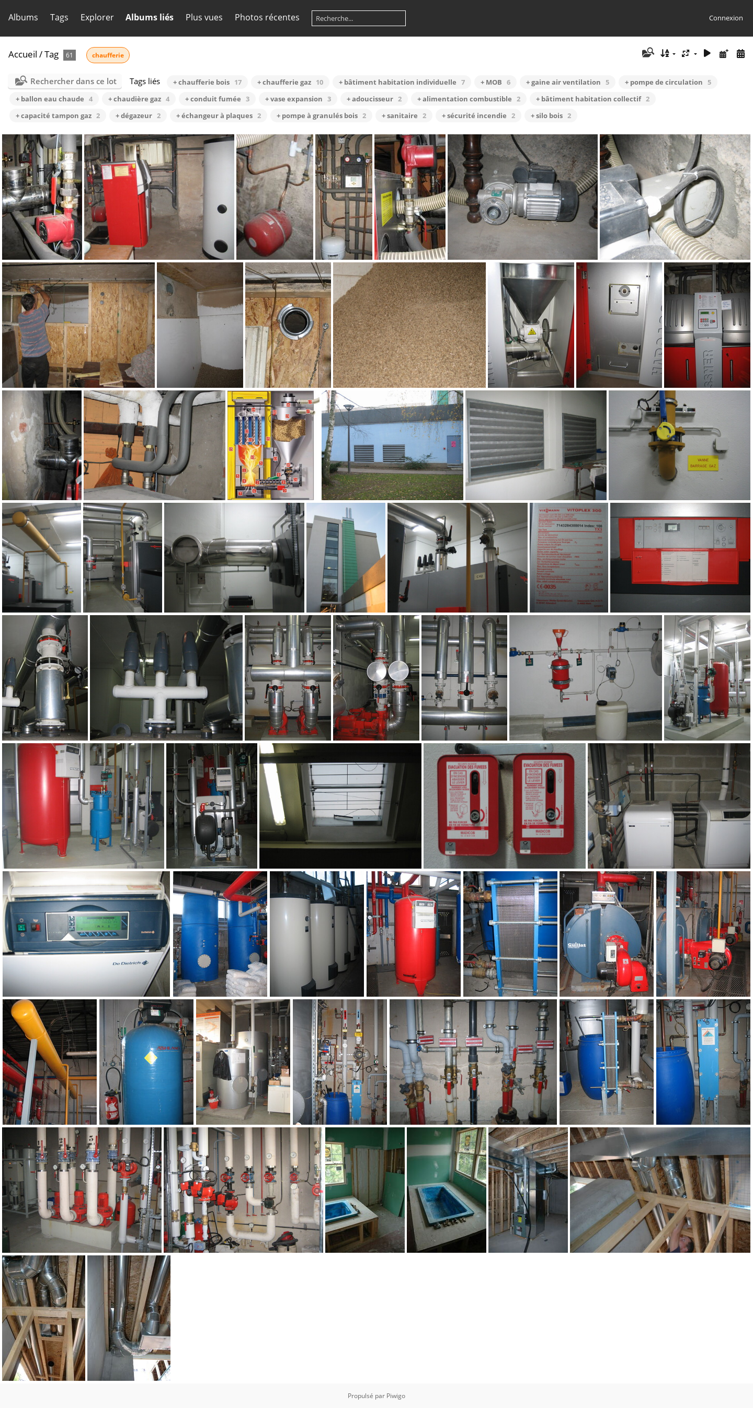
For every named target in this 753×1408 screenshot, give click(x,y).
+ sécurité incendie (478, 115)
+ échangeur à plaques (218, 115)
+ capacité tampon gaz (58, 115)
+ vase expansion (298, 98)
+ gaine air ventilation (567, 82)
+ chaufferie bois (207, 82)
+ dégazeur (138, 115)
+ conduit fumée (217, 98)
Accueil (22, 54)
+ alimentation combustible (468, 98)
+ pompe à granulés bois (321, 115)
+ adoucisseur (374, 98)
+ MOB (495, 82)
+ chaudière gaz (138, 98)
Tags (59, 17)
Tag (51, 54)
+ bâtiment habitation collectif (592, 98)
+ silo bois (551, 115)
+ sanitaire (404, 115)
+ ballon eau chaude (54, 98)
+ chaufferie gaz (290, 82)
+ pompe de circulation (668, 82)
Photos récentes (267, 17)
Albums (23, 17)
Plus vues (204, 17)
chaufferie (108, 55)
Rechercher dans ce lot (73, 81)
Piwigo (395, 1395)
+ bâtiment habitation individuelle (402, 82)
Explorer (97, 17)
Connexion (726, 17)
